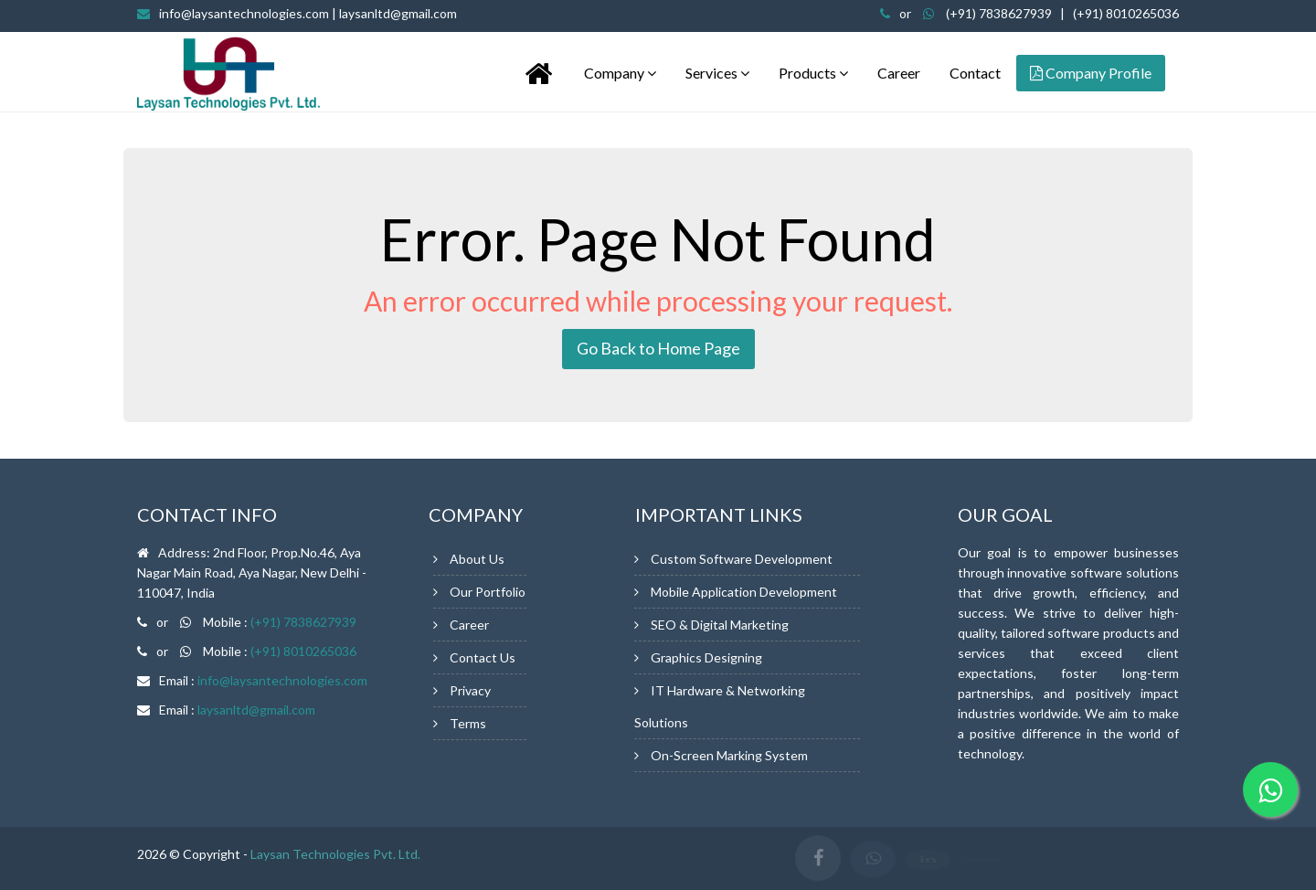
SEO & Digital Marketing (720, 624)
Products (813, 72)
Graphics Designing (706, 657)
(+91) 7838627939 (999, 13)
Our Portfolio (487, 591)
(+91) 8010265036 (1126, 13)
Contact (975, 72)
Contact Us (482, 657)
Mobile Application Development (744, 591)
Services (717, 72)
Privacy (470, 690)
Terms (468, 723)
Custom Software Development (742, 559)
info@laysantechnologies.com (308, 13)
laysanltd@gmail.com (256, 709)
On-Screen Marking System (729, 755)
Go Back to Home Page (658, 348)
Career (898, 72)
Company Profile (1091, 72)
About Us (477, 559)
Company (620, 72)
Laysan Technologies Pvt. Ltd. (335, 854)
